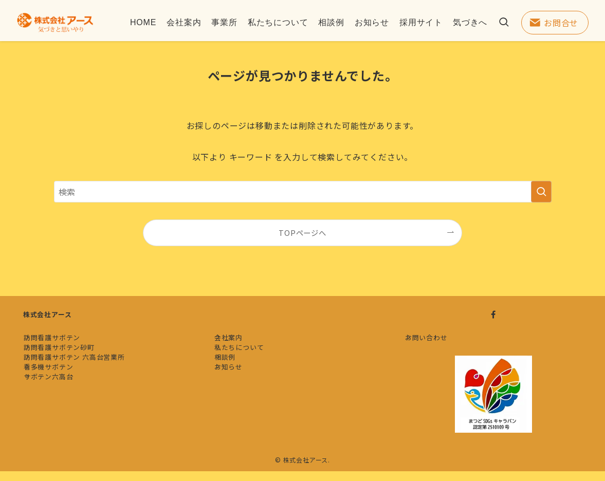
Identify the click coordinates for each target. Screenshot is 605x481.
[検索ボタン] (503, 22)
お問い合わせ (435, 342)
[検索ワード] (303, 191)
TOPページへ (302, 232)
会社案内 (238, 342)
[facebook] (493, 314)
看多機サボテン (58, 399)
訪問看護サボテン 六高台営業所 (83, 380)
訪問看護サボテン (61, 342)
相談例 (234, 380)
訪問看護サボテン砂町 (68, 361)
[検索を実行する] (541, 191)
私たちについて (248, 361)
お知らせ (238, 399)
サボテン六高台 (58, 418)
